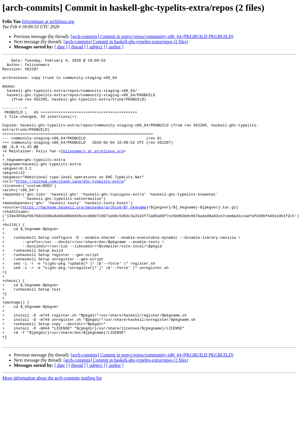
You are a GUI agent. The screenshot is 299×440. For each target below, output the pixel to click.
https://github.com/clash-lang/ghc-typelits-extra (70, 206)
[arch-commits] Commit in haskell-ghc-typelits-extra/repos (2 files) (125, 41)
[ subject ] (96, 46)
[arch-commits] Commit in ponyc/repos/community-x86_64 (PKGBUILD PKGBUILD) (152, 36)
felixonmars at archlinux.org (48, 21)
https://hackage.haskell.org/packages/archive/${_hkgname (84, 237)
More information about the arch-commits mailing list (52, 435)
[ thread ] (77, 46)
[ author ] (115, 46)
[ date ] (60, 46)
